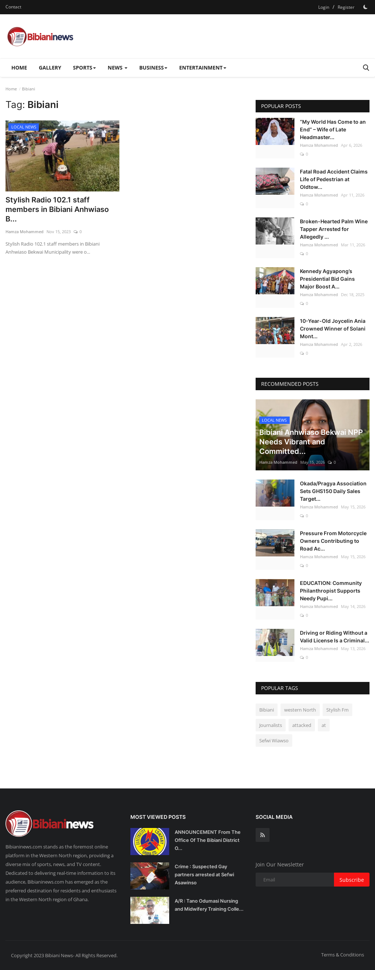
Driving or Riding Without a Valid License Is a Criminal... (334, 636)
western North (300, 709)
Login (323, 7)
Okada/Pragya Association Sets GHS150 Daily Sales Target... (333, 491)
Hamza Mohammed (24, 231)
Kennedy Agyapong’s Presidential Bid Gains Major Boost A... (327, 279)
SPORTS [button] (84, 67)
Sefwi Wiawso (274, 740)
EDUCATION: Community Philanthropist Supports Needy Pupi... (331, 590)
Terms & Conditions (342, 954)
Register (346, 7)
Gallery (50, 67)
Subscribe (351, 879)
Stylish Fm (337, 709)
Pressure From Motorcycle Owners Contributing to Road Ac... (333, 541)
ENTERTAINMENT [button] (202, 67)
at (324, 725)
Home (19, 67)
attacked (301, 725)
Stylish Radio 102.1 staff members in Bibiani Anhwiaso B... (57, 209)
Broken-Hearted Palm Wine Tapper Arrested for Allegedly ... (334, 229)
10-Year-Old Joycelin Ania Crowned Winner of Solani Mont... (332, 328)
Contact (13, 7)
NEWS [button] (117, 67)
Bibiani (266, 709)
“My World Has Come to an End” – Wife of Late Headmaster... (333, 129)
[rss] (263, 835)
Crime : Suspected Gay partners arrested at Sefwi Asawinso (204, 874)
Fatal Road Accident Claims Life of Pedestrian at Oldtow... (334, 179)
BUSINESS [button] (153, 67)
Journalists (270, 725)
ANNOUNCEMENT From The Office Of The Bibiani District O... (208, 840)
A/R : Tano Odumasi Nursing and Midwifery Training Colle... (209, 905)
